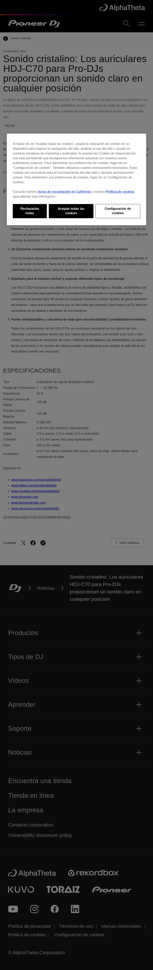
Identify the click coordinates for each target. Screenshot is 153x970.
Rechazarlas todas (30, 211)
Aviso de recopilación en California (64, 191)
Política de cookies (120, 191)
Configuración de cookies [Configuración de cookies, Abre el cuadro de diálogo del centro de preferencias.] (118, 211)
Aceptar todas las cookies (71, 211)
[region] (76, 179)
